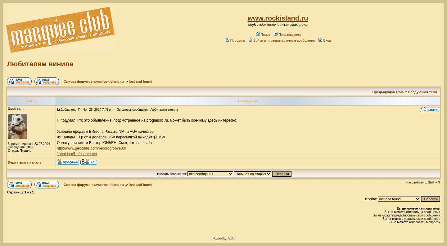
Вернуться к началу (24, 162)
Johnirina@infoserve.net (77, 154)
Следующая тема (422, 92)
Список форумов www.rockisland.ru (94, 81)
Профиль (235, 40)
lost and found (140, 81)
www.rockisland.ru (278, 18)
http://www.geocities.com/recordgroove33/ (91, 148)
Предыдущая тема (388, 92)
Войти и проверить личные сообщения (282, 40)
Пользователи (287, 34)
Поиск (263, 34)
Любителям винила (40, 64)
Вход (324, 40)
